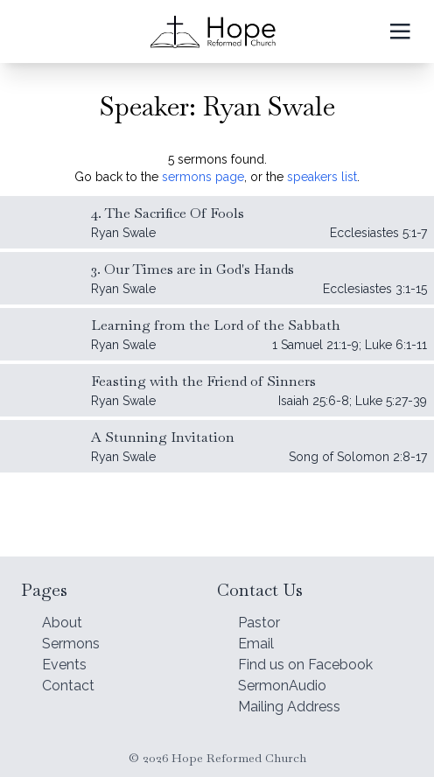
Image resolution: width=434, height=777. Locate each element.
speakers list (322, 177)
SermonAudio (282, 685)
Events (64, 664)
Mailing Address (289, 706)
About (62, 622)
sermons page (203, 177)
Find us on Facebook (305, 664)
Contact (68, 685)
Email (256, 643)
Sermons (71, 643)
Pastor (259, 622)
